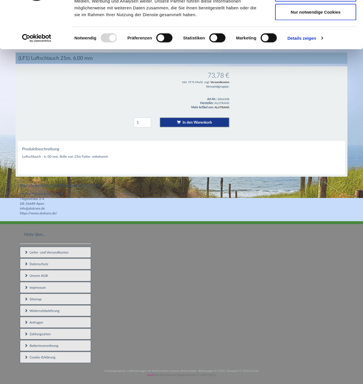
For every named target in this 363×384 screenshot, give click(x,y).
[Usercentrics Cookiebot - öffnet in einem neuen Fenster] (37, 78)
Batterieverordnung (41, 345)
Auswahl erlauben (315, 33)
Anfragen (33, 322)
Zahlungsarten (37, 334)
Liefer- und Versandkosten (46, 252)
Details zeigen (301, 78)
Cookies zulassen (316, 14)
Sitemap (33, 299)
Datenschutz (36, 264)
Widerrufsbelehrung (42, 311)
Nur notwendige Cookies (316, 52)
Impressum (35, 287)
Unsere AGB (36, 275)
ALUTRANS (221, 107)
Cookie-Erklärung (39, 357)
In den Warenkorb (194, 122)
